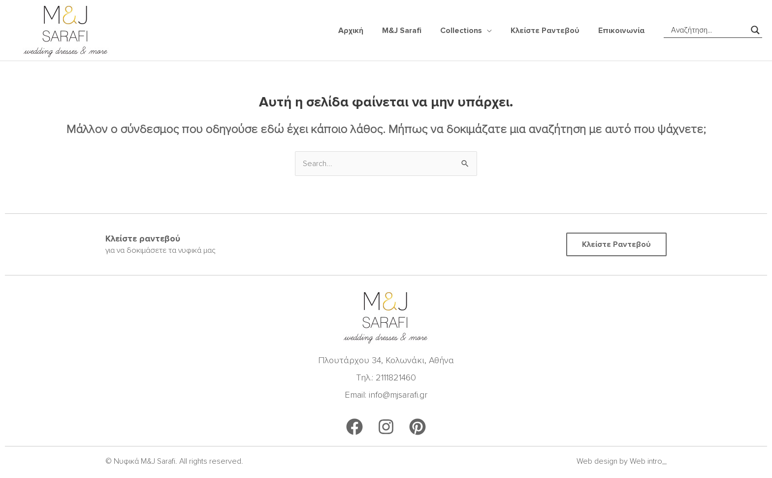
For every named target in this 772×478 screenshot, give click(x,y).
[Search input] (708, 30)
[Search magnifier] (755, 30)
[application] (494, 30)
